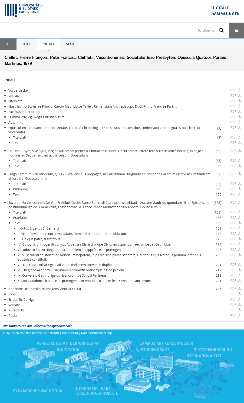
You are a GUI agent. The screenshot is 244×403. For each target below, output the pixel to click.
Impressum (70, 333)
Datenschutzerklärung (96, 333)
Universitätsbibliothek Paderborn (36, 333)
